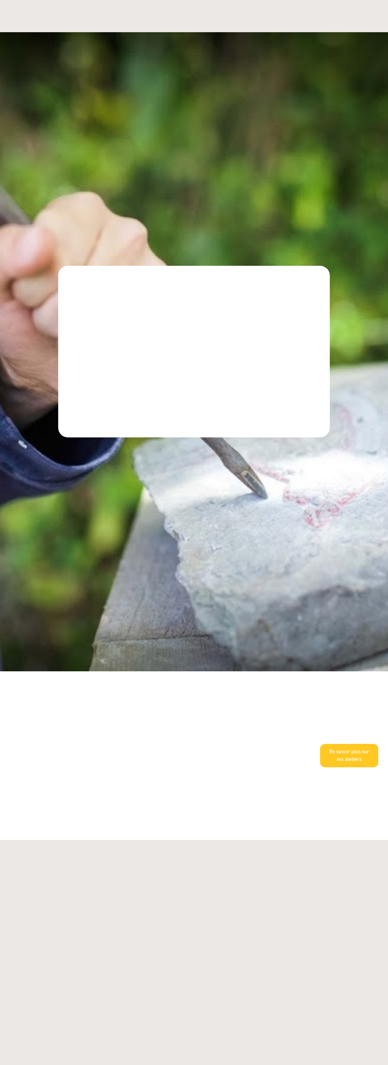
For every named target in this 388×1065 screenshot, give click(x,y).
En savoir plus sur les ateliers (349, 755)
